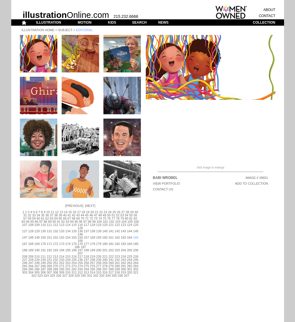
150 (43, 237)
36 (47, 215)
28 (127, 212)
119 (98, 224)
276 (92, 266)
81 (131, 218)
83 (23, 221)
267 (36, 266)
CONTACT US (163, 189)
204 (123, 250)
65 (60, 218)
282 (129, 266)
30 (136, 212)
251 (55, 263)
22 (101, 212)
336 (120, 275)
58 (29, 218)
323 (40, 275)
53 (122, 215)
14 (65, 212)
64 (56, 218)
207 (80, 253)
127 (24, 231)
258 (98, 263)
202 (111, 250)
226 (135, 256)
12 (56, 212)
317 (111, 272)
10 (48, 212)
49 (104, 215)
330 (83, 275)
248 (36, 263)
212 (49, 256)
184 (129, 244)
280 (117, 266)
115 (74, 224)
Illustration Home (38, 30)
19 (87, 212)
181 (111, 244)
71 (86, 218)
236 (80, 259)
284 (24, 269)
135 (74, 231)
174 (67, 244)
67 (69, 218)
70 (82, 218)
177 (86, 244)
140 (104, 231)
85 (32, 221)
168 (30, 244)
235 (74, 259)
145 (135, 231)
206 (135, 250)
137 (86, 231)
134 (67, 231)
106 (136, 221)
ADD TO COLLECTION (251, 183)
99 (94, 221)
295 (92, 269)
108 (30, 224)
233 (61, 259)
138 (92, 231)
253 (67, 263)
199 (92, 250)
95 (76, 221)
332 (95, 275)
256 (86, 263)
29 (132, 212)
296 (98, 269)
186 (77, 247)
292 (74, 269)
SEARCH (139, 22)
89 (50, 221)
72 (91, 218)
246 (24, 263)
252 (61, 263)
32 (29, 215)
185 (135, 244)
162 (117, 237)
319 (123, 272)
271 (61, 266)
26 (118, 212)
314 (92, 272)
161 (111, 237)
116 (80, 224)
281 (123, 266)
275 (86, 266)
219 (92, 256)
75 (104, 218)
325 (52, 275)
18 (83, 212)
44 (82, 215)
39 (60, 215)
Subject (65, 30)
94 (71, 221)
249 (43, 263)
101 (105, 221)
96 (80, 221)
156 (80, 237)
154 (67, 237)
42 (73, 215)
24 (109, 212)
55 (131, 215)
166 (80, 240)
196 (74, 250)
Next (90, 205)
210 (36, 256)
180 (104, 244)
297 (104, 269)
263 (129, 263)
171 (49, 244)
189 (30, 250)
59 (34, 218)
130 (43, 231)
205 (129, 250)
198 (86, 250)
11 (52, 212)
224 (123, 256)
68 (73, 218)
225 (129, 256)
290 (61, 269)
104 (123, 221)
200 (98, 250)
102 (111, 221)
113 (61, 224)
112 (55, 224)
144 (129, 231)
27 (123, 212)
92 (63, 221)
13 (61, 212)
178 (92, 244)
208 (24, 256)
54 (126, 215)
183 (123, 244)
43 (78, 215)
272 (67, 266)
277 (98, 266)
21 (96, 212)
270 (55, 266)
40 (65, 215)
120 (104, 224)
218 (86, 256)
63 (51, 218)
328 (70, 275)
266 (30, 266)
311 (74, 272)
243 (123, 259)
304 (30, 272)
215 (67, 256)
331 (89, 275)
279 (111, 266)
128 (30, 231)
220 (98, 256)
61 (42, 218)
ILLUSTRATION (48, 22)
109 (36, 224)
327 (64, 275)
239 (98, 259)
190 (36, 250)
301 (129, 269)
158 (92, 237)
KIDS (112, 22)
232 (55, 259)
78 (118, 218)
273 (74, 266)
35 (42, 215)
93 (67, 221)
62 (47, 218)
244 (129, 259)
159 (98, 237)
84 (27, 221)
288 (49, 269)
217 (80, 256)
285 (30, 269)
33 (34, 215)
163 (123, 237)
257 (92, 263)
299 (117, 269)
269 (49, 266)
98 (89, 221)
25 (114, 212)
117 (86, 224)
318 (117, 272)
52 (118, 215)
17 (79, 212)
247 (30, 263)
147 (24, 237)
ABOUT (269, 10)
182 (117, 244)
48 (100, 215)
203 (117, 250)
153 (61, 237)
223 (117, 256)
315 (98, 272)
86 (36, 221)
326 (58, 275)
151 (49, 237)
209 (30, 256)
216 (74, 256)
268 (43, 266)
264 (135, 263)
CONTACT (267, 16)
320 (129, 272)
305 (36, 272)
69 (78, 218)
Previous (74, 205)
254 (74, 263)
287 (43, 269)
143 (123, 231)
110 (43, 224)
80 (126, 218)
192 (49, 250)
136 (80, 231)
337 (126, 275)
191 (43, 250)
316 (104, 272)
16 (74, 212)
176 (80, 244)
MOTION (85, 22)
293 (80, 269)
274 (80, 266)
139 (98, 231)
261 (117, 263)
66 (65, 218)
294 (86, 269)
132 (55, 231)
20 (92, 212)
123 (123, 224)
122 (117, 224)
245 (135, 259)
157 (86, 237)
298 (111, 269)
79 (122, 218)
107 (24, 224)
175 (74, 244)
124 (129, 224)
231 (49, 259)
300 (123, 269)
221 (104, 256)
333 (101, 275)
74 (100, 218)
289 (55, 269)
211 (43, 256)
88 (45, 221)
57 (25, 218)
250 (49, 263)
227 (24, 259)
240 (104, 259)
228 (30, 259)
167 (24, 244)
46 (91, 215)
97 (85, 221)
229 (36, 259)
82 (135, 218)
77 (113, 218)
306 (43, 272)
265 (24, 266)
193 (55, 250)
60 (38, 218)
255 (80, 263)
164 (129, 237)
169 (36, 244)
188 (24, 250)
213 (55, 256)
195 (67, 250)
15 (70, 212)
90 (54, 221)
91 (58, 221)
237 (86, 259)
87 (41, 221)
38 (56, 215)
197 (80, 250)
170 (43, 244)
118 (92, 224)
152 (55, 237)
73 (95, 218)
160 (104, 237)
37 (51, 215)
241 (111, 259)
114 (67, 224)
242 (117, 259)
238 (92, 259)
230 (43, 259)
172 (55, 244)
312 (80, 272)
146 (80, 234)
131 (49, 231)
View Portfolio (166, 183)
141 (111, 231)
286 (36, 269)
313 (86, 272)
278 (104, 266)
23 (105, 212)
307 (49, 272)
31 (25, 215)
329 (77, 275)
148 (30, 237)
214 (61, 256)
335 (114, 275)
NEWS (163, 22)
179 (98, 244)
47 (95, 215)
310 (67, 272)
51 (113, 215)
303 (24, 272)
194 (61, 250)
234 (67, 259)
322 (34, 275)
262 (123, 263)
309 (61, 272)
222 (111, 256)
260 (111, 263)
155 (74, 237)
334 (108, 275)
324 (46, 275)
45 (86, 215)
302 (135, 269)
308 (55, 272)
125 (135, 224)
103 (117, 221)
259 (104, 263)
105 (130, 221)
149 (36, 237)
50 (109, 215)
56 (135, 215)
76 (109, 218)
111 (49, 224)
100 (99, 221)
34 (38, 215)
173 (61, 244)
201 (104, 250)
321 (135, 272)
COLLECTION (264, 22)
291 (67, 269)
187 (83, 247)
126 (80, 228)
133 (61, 231)
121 (111, 224)
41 (69, 215)
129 (36, 231)
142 (117, 231)
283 (135, 266)
